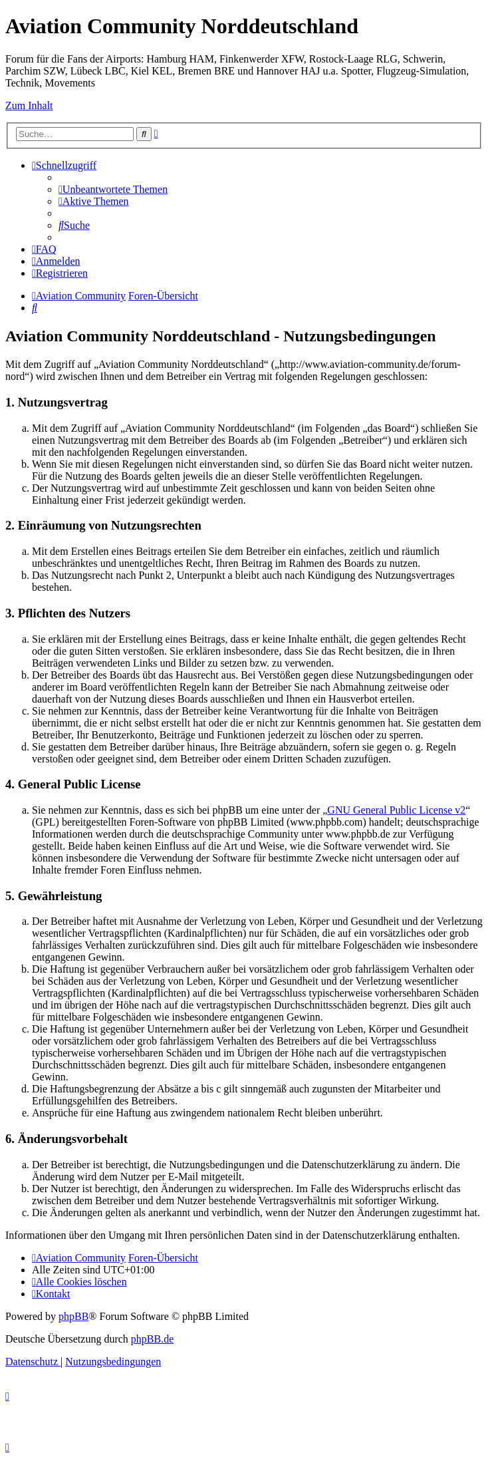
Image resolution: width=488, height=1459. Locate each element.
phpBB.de (152, 1339)
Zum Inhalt (29, 105)
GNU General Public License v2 (396, 810)
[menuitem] (113, 189)
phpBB (73, 1316)
